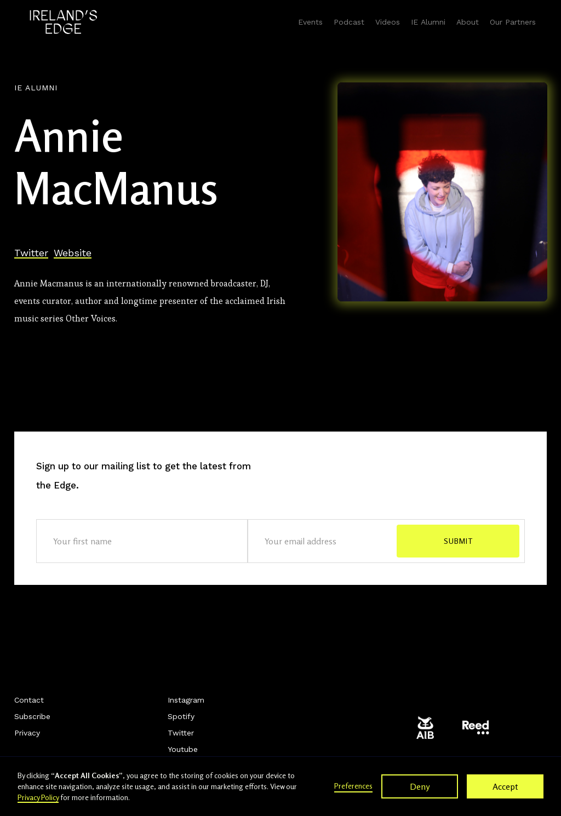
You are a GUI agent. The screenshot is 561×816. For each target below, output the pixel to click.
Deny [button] (420, 786)
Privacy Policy (38, 797)
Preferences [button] (353, 785)
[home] (63, 22)
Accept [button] (505, 786)
